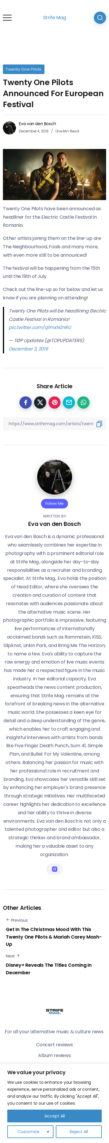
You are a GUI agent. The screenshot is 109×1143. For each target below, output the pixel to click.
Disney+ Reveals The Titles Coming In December (49, 969)
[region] (54, 1103)
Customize (28, 1132)
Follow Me (54, 503)
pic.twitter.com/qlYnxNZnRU (40, 327)
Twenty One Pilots (24, 69)
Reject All (79, 1132)
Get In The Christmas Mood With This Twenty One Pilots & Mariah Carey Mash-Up (53, 937)
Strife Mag (54, 17)
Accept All (54, 1116)
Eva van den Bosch (37, 124)
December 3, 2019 (28, 349)
